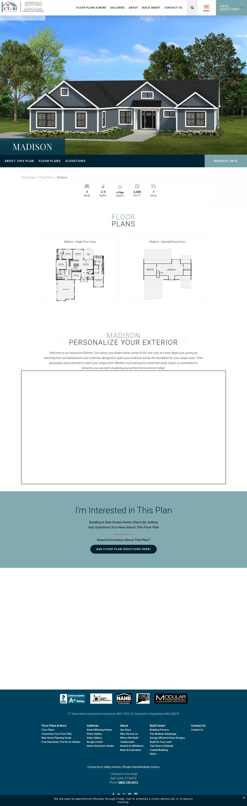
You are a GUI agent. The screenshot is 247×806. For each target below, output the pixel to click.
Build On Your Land (160, 766)
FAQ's (153, 778)
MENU (207, 11)
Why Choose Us (129, 758)
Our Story (125, 754)
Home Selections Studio (100, 770)
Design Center (95, 766)
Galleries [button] (117, 7)
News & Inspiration (130, 774)
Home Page (28, 177)
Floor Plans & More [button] (91, 7)
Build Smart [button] (151, 7)
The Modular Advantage (163, 758)
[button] (231, 7)
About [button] (133, 7)
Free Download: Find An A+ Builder (61, 766)
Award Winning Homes (99, 754)
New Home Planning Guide (56, 762)
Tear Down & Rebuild (161, 770)
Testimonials (127, 766)
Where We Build (129, 762)
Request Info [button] (226, 161)
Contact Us (197, 754)
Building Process (159, 754)
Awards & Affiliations (132, 770)
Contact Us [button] (173, 7)
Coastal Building (159, 774)
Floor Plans (50, 161)
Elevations (76, 161)
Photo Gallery (94, 758)
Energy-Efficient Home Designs (167, 762)
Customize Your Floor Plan (57, 758)
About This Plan (19, 161)
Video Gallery (94, 762)
